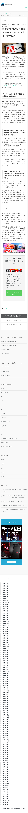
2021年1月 (5, 689)
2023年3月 (5, 639)
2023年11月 (6, 623)
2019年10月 (6, 718)
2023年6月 (5, 633)
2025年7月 (5, 585)
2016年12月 (6, 783)
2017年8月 (5, 768)
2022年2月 (5, 664)
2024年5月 (5, 612)
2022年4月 (5, 660)
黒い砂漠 (3, 413)
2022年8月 (5, 652)
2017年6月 (5, 771)
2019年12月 (6, 714)
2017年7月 (5, 770)
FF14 (2, 396)
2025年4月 (5, 591)
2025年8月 (5, 583)
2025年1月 (5, 596)
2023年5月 (5, 635)
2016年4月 (5, 793)
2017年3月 (5, 777)
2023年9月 (5, 627)
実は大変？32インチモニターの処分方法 (12, 501)
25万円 (2, 472)
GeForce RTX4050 (5, 367)
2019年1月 (5, 735)
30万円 (2, 476)
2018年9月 (5, 743)
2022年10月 (6, 648)
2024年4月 (5, 614)
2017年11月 (6, 762)
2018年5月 (5, 750)
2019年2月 (5, 733)
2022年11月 (6, 646)
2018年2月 (5, 756)
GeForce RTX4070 (5, 375)
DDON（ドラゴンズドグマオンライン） (10, 438)
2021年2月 (5, 687)
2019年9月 (5, 719)
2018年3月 (5, 754)
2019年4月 (5, 729)
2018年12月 (6, 737)
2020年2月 (5, 710)
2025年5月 (5, 589)
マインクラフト (4, 392)
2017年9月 (5, 766)
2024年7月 (5, 608)
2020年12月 (6, 691)
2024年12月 (6, 598)
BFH (2, 434)
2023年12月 (6, 621)
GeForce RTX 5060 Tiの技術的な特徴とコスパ (14, 505)
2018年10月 (6, 741)
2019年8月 (5, 721)
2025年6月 (5, 587)
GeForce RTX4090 (5, 353)
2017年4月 (5, 775)
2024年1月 (5, 619)
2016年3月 (5, 795)
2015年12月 (6, 800)
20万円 (2, 468)
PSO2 (2, 400)
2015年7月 (5, 802)
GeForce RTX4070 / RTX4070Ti (8, 345)
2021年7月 (5, 677)
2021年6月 (5, 679)
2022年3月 (5, 662)
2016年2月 (5, 797)
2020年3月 (5, 708)
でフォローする (15, 320)
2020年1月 (5, 712)
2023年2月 (5, 641)
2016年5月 (5, 791)
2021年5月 (5, 681)
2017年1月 (5, 781)
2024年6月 (5, 610)
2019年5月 (5, 727)
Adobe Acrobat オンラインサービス (11, 86)
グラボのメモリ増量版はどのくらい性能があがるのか (14, 510)
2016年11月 (6, 785)
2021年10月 (6, 671)
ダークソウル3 (4, 442)
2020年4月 (5, 706)
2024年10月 (6, 602)
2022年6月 (5, 656)
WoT (2, 409)
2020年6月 (5, 702)
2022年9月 (5, 650)
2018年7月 (5, 746)
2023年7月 (5, 631)
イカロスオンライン (5, 421)
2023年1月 (5, 643)
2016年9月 (5, 789)
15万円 (2, 464)
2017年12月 (6, 760)
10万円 (2, 459)
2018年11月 (6, 739)
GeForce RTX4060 (5, 371)
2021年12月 (6, 667)
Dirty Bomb (3, 425)
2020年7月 (5, 700)
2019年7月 (5, 723)
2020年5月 (5, 704)
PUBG (2, 388)
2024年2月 (5, 617)
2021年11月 (6, 669)
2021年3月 (5, 685)
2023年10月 (6, 625)
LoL (1, 430)
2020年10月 (6, 694)
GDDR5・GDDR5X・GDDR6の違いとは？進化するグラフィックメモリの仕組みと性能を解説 (15, 496)
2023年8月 (5, 629)
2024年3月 (5, 616)
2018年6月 (5, 748)
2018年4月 (5, 752)
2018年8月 (5, 745)
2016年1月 (5, 798)
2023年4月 (5, 637)
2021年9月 (5, 673)
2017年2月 (5, 779)
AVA (2, 405)
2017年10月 (6, 764)
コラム (5, 308)
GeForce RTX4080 (5, 349)
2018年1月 (5, 758)
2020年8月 (5, 698)
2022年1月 (5, 666)
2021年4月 (5, 683)
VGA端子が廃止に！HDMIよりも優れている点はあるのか (15, 490)
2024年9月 (5, 604)
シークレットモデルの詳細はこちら (14, 293)
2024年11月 (6, 600)
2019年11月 (6, 716)
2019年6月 (5, 725)
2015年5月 (5, 804)
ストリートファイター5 (6, 446)
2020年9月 (5, 696)
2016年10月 (6, 787)
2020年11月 (6, 693)
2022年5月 (5, 658)
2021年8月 (5, 675)
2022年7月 (5, 654)
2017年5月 (5, 773)
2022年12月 (6, 644)
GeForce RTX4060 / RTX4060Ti (8, 341)
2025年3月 (5, 592)
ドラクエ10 (3, 417)
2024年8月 (5, 606)
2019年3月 (5, 731)
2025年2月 (5, 594)
